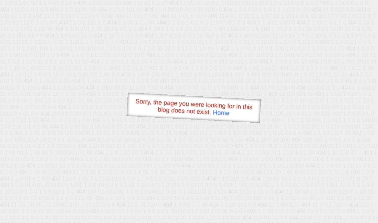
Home (221, 112)
